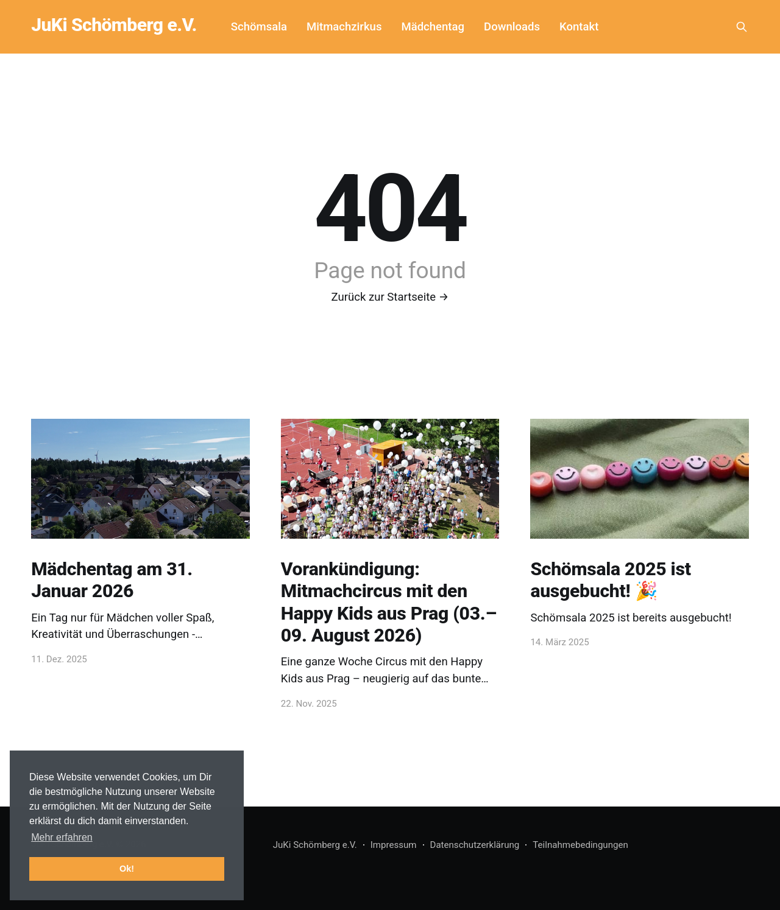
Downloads (512, 26)
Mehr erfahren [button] (62, 837)
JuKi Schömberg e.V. (114, 25)
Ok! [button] (126, 868)
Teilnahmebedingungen (580, 844)
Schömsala (259, 26)
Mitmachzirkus (344, 26)
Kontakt (578, 26)
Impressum (393, 844)
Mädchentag (432, 26)
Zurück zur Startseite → (390, 297)
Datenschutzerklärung (475, 844)
